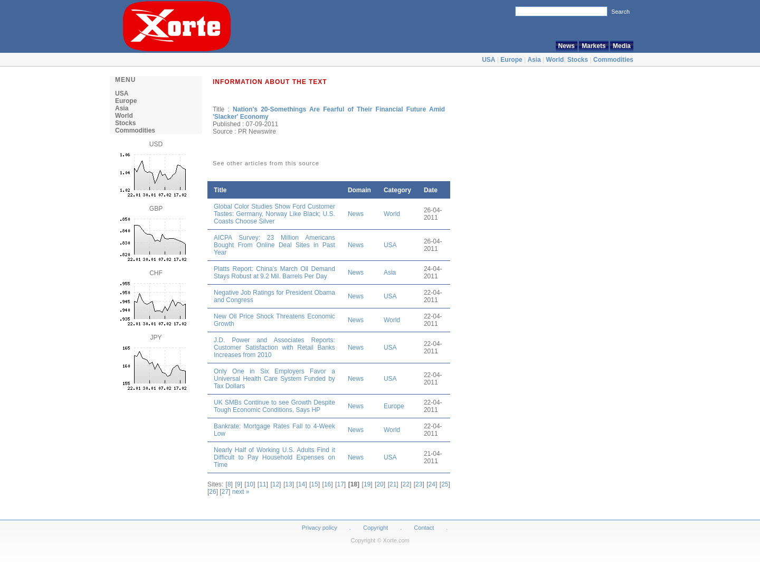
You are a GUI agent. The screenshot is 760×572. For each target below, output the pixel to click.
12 (275, 484)
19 (367, 484)
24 (432, 484)
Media (622, 46)
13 (288, 484)
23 (418, 484)
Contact (424, 527)
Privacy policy (319, 527)
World (555, 59)
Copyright (375, 527)
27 (225, 491)
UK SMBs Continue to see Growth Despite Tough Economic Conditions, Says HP (274, 406)
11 (262, 484)
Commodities (613, 59)
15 (314, 484)
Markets (593, 46)
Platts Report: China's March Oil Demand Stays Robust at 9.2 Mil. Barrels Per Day (274, 272)
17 (340, 484)
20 (379, 484)
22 (406, 484)
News (566, 46)
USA (488, 59)
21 (393, 484)
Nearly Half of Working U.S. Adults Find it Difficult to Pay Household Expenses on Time (274, 457)
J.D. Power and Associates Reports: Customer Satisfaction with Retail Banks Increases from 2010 (274, 347)
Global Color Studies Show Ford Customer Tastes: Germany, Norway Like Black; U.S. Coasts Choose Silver (274, 214)
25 (444, 484)
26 (212, 491)
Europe (511, 59)
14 (301, 484)
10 (249, 484)
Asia (533, 59)
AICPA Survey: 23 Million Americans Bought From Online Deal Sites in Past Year (274, 245)
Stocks (577, 59)
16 (327, 484)
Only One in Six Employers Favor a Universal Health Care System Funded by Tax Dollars (274, 379)
